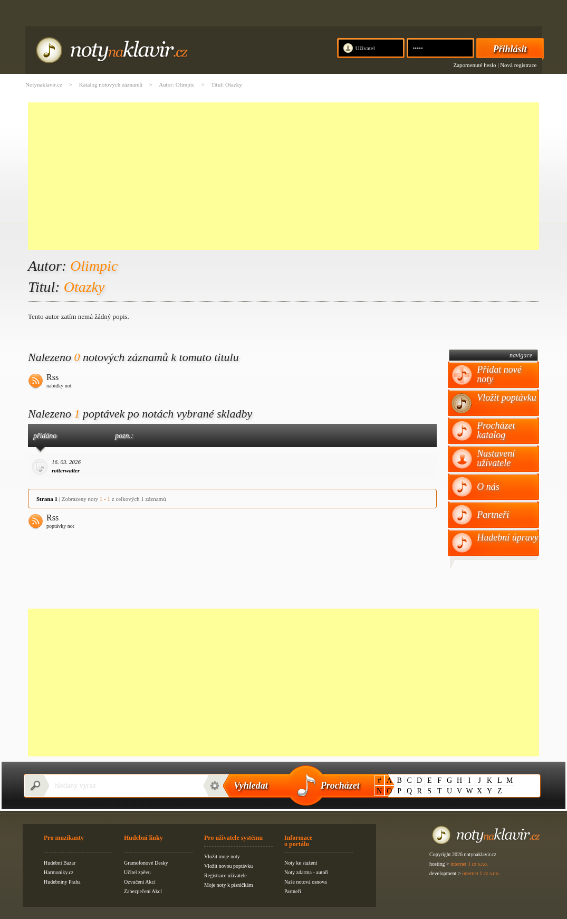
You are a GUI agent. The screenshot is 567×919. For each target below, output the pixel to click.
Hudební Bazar (59, 863)
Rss (59, 381)
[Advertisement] (283, 176)
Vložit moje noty (222, 856)
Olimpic (94, 266)
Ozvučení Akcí (140, 882)
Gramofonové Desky (146, 863)
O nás (488, 486)
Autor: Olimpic (177, 84)
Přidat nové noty (499, 374)
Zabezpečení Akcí (143, 891)
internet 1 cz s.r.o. (469, 864)
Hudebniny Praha (62, 882)
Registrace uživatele (225, 875)
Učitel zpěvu (137, 872)
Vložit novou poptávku (228, 866)
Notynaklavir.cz (43, 84)
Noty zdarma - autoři (306, 872)
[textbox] (123, 785)
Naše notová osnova (305, 882)
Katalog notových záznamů (110, 84)
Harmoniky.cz (58, 872)
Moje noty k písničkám (228, 885)
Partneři (493, 514)
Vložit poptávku (506, 397)
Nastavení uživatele (496, 458)
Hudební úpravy (507, 537)
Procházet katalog (496, 430)
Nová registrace (518, 65)
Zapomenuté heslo (475, 65)
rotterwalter (66, 470)
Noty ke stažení (300, 863)
